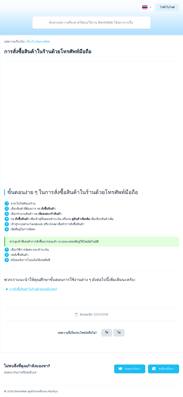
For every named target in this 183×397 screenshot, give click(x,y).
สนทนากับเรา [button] (132, 368)
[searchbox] (91, 22)
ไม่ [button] (119, 332)
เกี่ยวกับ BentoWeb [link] (38, 41)
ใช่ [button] (106, 332)
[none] (146, 7)
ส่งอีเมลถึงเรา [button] (166, 368)
